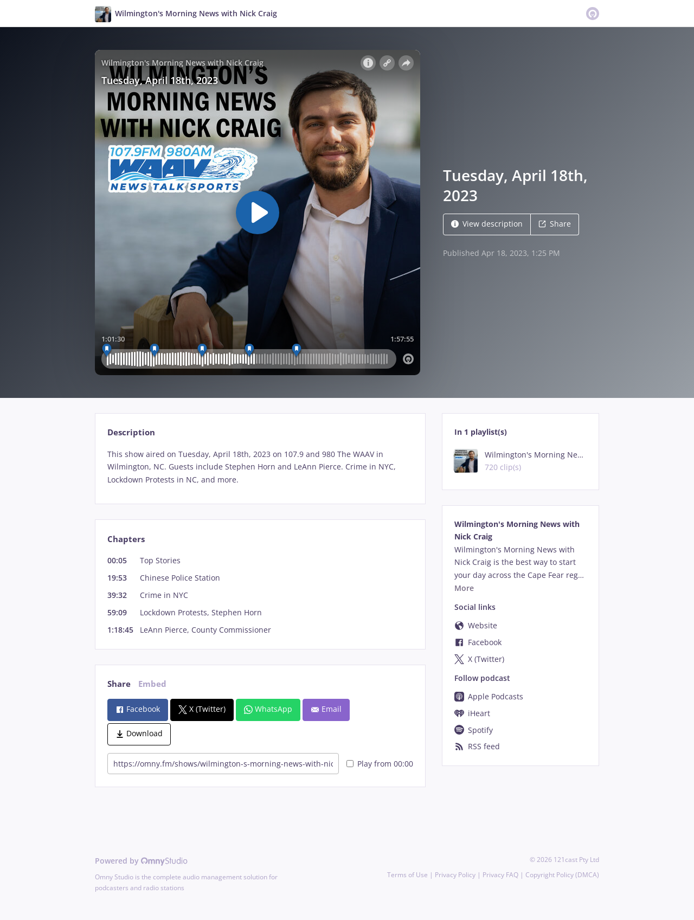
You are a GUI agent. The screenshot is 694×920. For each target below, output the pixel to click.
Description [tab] (131, 432)
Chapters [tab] (126, 539)
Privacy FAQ (500, 874)
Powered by (141, 860)
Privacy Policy (455, 874)
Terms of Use (407, 874)
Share (554, 223)
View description (487, 223)
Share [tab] (119, 684)
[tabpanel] (260, 467)
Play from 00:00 (379, 763)
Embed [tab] (152, 684)
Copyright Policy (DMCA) (562, 874)
